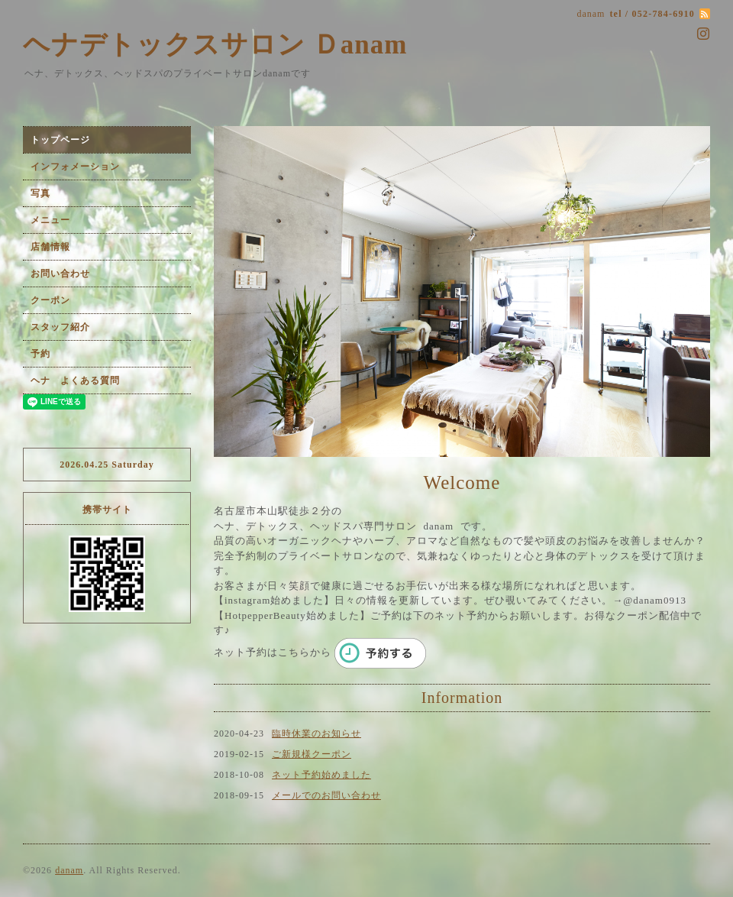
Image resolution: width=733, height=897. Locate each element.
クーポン (50, 300)
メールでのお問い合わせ (326, 795)
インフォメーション (75, 166)
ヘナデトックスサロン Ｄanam (215, 45)
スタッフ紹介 (60, 327)
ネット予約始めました (321, 774)
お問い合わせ (60, 273)
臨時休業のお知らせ (316, 733)
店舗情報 (50, 246)
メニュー (50, 220)
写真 (40, 193)
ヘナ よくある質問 (75, 380)
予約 (40, 353)
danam (69, 870)
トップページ (60, 139)
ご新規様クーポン (311, 754)
